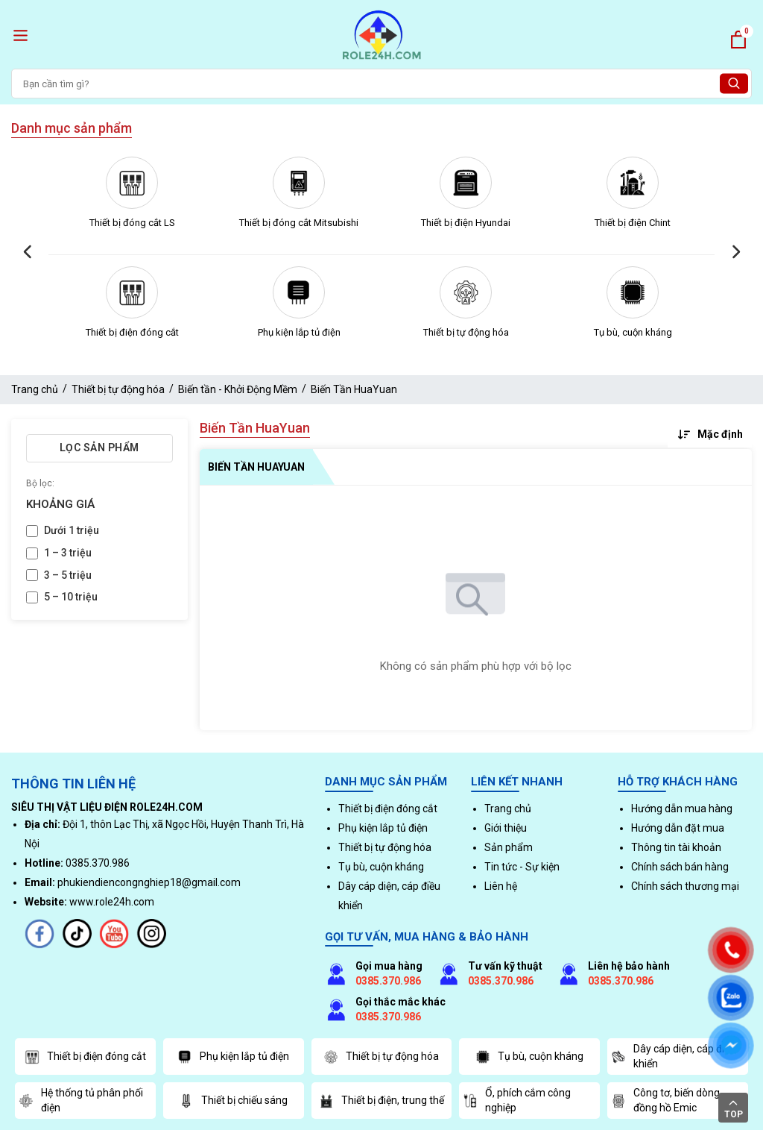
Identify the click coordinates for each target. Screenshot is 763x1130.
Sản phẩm (508, 847)
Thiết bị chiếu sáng (233, 1100)
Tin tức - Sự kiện (522, 867)
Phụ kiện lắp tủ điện (299, 332)
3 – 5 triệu (68, 575)
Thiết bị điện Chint (633, 222)
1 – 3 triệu (68, 553)
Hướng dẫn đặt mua (677, 828)
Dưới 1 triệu (71, 530)
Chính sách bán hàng (680, 867)
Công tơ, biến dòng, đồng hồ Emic (666, 1100)
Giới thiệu (505, 828)
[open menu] (20, 35)
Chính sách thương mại (685, 886)
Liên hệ (500, 886)
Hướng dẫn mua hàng (681, 808)
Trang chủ (34, 389)
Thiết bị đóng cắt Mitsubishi (298, 222)
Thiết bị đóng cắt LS (132, 222)
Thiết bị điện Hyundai (465, 222)
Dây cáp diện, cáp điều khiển (673, 1056)
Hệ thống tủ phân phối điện (81, 1100)
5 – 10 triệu (71, 597)
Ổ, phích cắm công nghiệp (517, 1100)
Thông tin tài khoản (676, 847)
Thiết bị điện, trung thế (381, 1100)
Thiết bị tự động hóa (466, 332)
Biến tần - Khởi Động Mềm (237, 389)
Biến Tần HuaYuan (354, 389)
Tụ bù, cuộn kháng (633, 332)
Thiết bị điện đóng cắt (132, 332)
